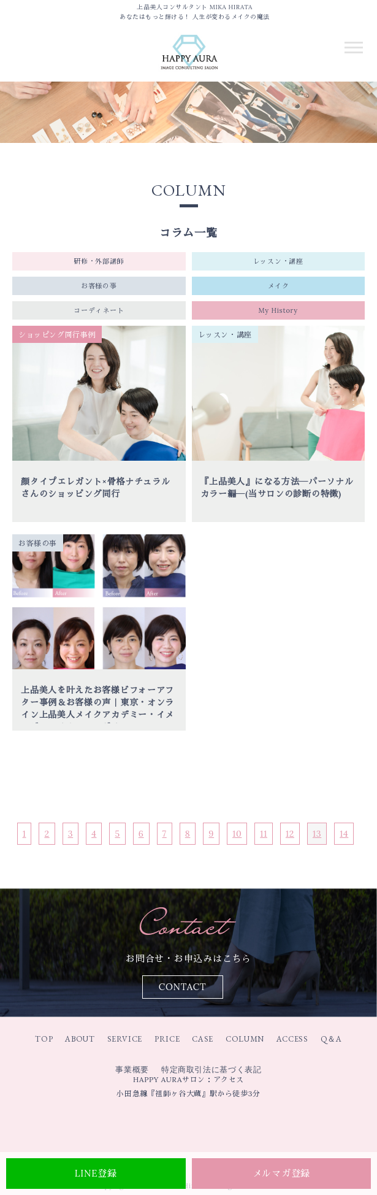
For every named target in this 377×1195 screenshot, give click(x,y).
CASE (202, 1039)
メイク (278, 286)
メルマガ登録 (282, 1173)
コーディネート (99, 310)
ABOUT (79, 1039)
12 (290, 833)
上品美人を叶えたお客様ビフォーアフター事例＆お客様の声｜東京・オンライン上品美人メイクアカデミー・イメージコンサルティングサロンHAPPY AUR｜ (97, 715)
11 (263, 833)
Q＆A (331, 1039)
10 (237, 833)
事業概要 (132, 1069)
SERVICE (125, 1039)
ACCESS (292, 1039)
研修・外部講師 (99, 261)
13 (317, 833)
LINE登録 (96, 1173)
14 (344, 833)
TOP (44, 1039)
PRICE (167, 1039)
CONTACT (183, 987)
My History (278, 310)
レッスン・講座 (278, 261)
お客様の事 (99, 286)
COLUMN (245, 1039)
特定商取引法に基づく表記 (211, 1069)
